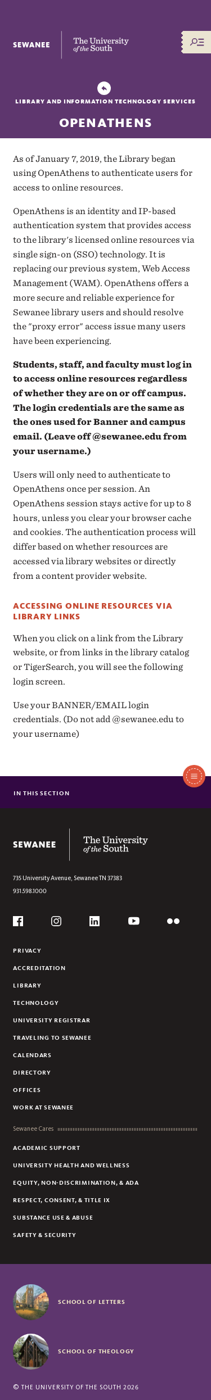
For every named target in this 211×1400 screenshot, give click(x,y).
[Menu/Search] (197, 42)
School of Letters (91, 1302)
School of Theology (96, 1351)
